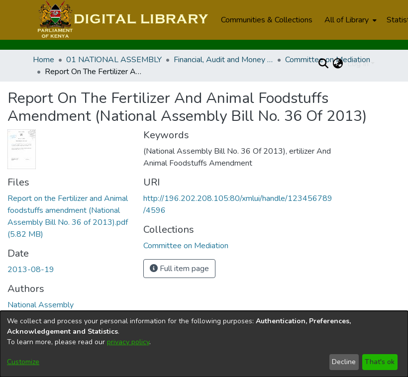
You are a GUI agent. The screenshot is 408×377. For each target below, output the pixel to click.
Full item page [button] (179, 268)
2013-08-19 (30, 269)
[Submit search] (323, 64)
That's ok (380, 362)
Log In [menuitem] (358, 63)
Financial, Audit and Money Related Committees (223, 59)
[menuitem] (349, 20)
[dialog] (204, 344)
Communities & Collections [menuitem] (266, 19)
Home (43, 59)
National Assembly (40, 304)
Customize (23, 362)
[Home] (121, 20)
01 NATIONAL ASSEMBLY (114, 59)
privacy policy (128, 342)
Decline (344, 362)
